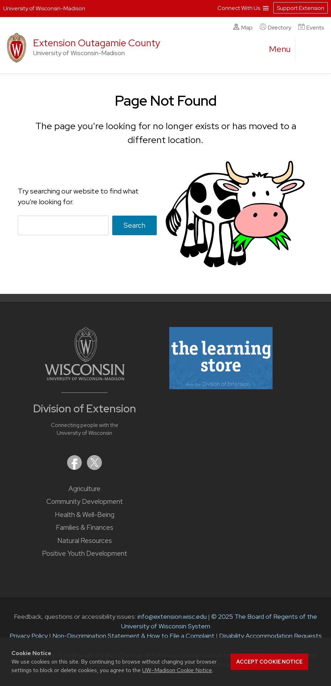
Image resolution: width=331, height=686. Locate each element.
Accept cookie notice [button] (269, 661)
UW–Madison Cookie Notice (177, 670)
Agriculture (84, 488)
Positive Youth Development (84, 553)
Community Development (84, 501)
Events (311, 27)
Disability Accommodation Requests (270, 636)
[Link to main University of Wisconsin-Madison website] (85, 378)
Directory (275, 27)
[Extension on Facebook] (75, 467)
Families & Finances (84, 527)
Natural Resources (84, 540)
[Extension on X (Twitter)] (94, 467)
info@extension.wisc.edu (172, 616)
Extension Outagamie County (96, 43)
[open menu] (280, 49)
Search (134, 225)
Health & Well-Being (84, 514)
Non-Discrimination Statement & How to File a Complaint (133, 636)
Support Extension (300, 8)
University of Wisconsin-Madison (44, 8)
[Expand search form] (308, 49)
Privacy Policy (29, 636)
